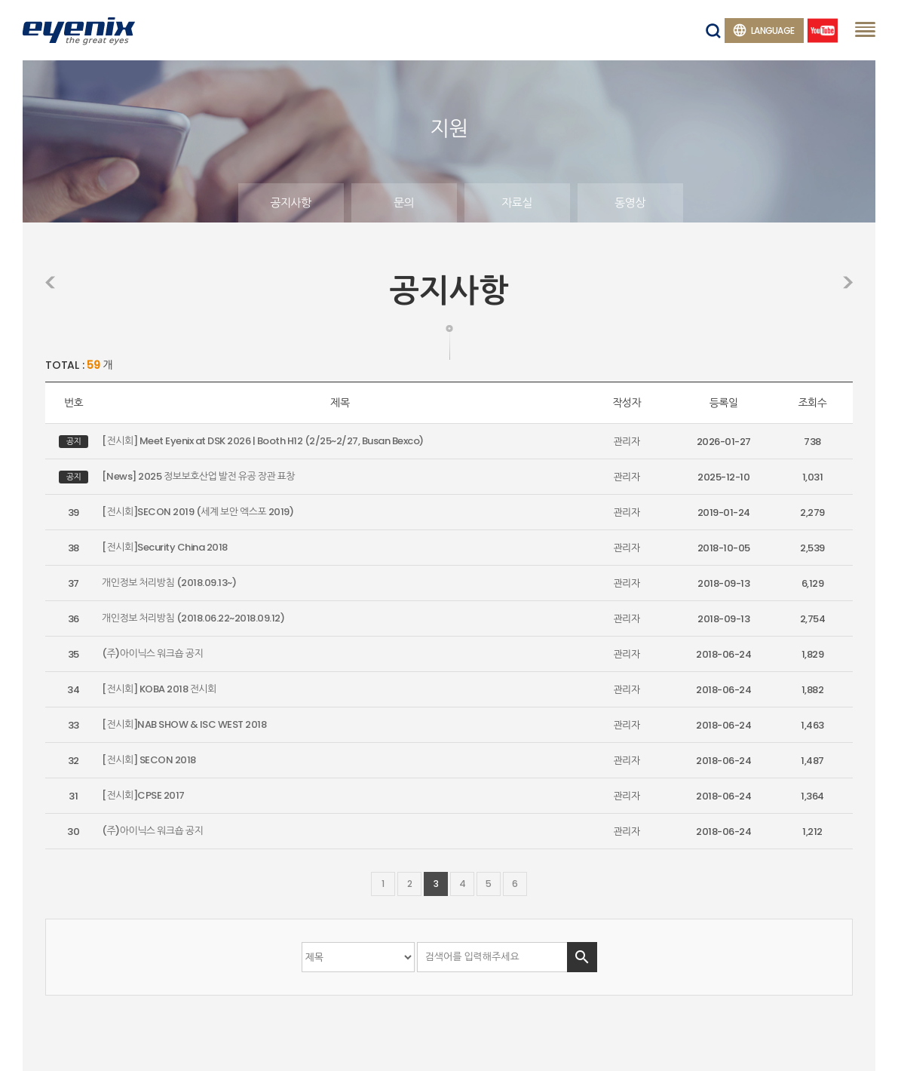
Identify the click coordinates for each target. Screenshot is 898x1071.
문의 (404, 202)
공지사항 (290, 202)
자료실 (516, 202)
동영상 (630, 202)
